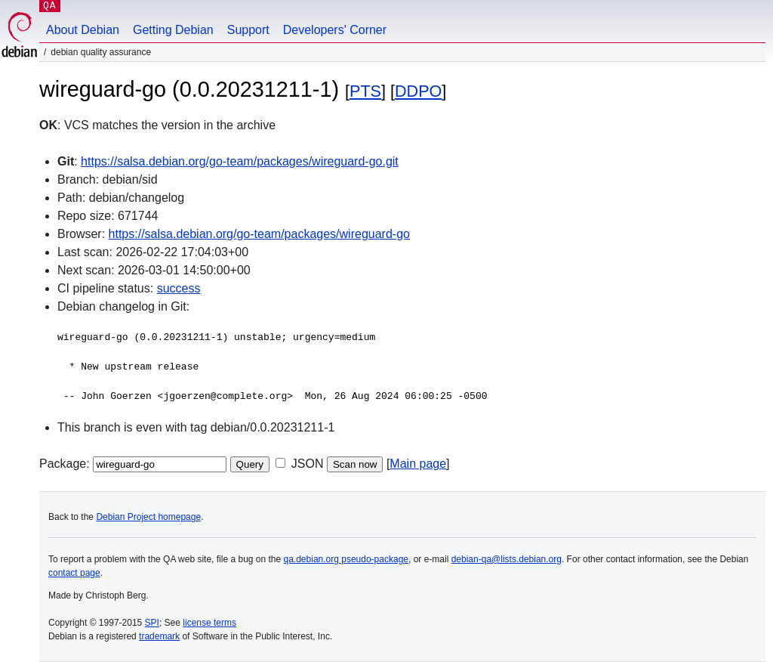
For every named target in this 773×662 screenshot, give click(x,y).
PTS (365, 91)
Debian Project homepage (148, 517)
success (179, 288)
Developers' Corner (334, 29)
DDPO (418, 91)
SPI (152, 622)
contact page (74, 573)
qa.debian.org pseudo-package (346, 559)
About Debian (82, 29)
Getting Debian (173, 29)
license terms (209, 622)
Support (248, 29)
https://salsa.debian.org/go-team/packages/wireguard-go (259, 233)
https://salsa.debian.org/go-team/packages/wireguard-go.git (240, 161)
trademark (159, 636)
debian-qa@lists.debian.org (506, 559)
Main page (418, 463)
